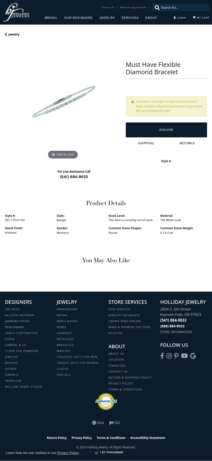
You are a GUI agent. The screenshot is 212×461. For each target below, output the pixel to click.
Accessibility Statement (147, 438)
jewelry (13, 34)
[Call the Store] (173, 320)
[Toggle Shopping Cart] (201, 17)
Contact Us (118, 371)
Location (116, 359)
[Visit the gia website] (98, 422)
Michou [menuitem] (11, 363)
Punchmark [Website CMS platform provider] (115, 452)
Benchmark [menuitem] (14, 327)
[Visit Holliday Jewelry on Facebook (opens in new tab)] (162, 356)
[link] (108, 7)
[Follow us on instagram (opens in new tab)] (169, 356)
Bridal (51, 17)
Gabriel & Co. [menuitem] (16, 345)
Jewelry (107, 17)
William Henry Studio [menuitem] (23, 386)
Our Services (119, 309)
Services (130, 17)
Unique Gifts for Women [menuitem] (78, 363)
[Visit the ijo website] (114, 422)
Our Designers (78, 17)
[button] (180, 17)
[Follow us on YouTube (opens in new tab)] (184, 356)
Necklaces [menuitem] (65, 339)
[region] (63, 102)
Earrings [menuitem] (64, 333)
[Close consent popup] (96, 453)
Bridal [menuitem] (62, 315)
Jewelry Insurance (124, 315)
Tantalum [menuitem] (13, 381)
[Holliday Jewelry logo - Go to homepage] (23, 12)
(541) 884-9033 (74, 176)
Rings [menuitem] (61, 327)
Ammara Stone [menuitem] (17, 321)
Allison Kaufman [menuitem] (19, 315)
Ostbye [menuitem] (11, 369)
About (151, 17)
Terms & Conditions (125, 389)
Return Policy (57, 438)
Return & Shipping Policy (130, 377)
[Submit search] (156, 7)
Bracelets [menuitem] (65, 345)
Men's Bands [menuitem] (67, 321)
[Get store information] (176, 332)
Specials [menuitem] (64, 375)
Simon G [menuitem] (12, 375)
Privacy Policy (120, 383)
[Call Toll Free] (172, 326)
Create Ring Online (124, 321)
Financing (117, 365)
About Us (116, 353)
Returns (187, 143)
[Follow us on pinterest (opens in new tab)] (176, 356)
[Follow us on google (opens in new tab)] (193, 356)
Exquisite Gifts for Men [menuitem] (77, 357)
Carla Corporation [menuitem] (21, 333)
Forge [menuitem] (10, 339)
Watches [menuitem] (64, 351)
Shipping (146, 143)
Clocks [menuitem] (63, 369)
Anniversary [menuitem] (67, 309)
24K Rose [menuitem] (12, 309)
